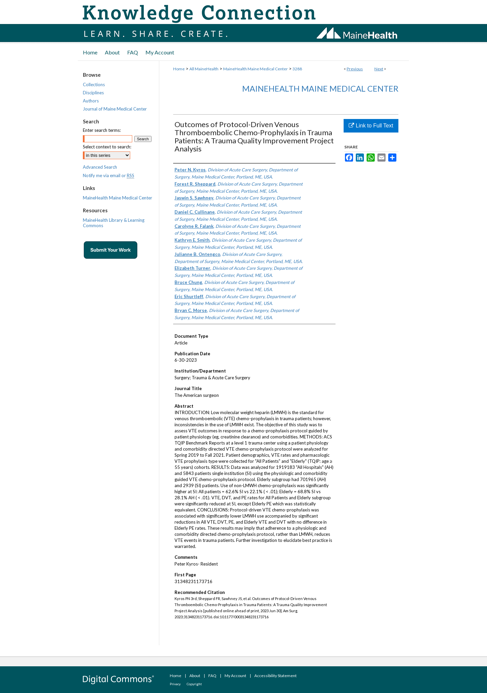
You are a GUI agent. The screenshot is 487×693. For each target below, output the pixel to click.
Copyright (194, 684)
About (194, 675)
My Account (235, 675)
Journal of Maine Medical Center (115, 109)
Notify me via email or (108, 175)
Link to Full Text (371, 125)
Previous (355, 68)
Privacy (175, 684)
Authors (91, 100)
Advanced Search (100, 167)
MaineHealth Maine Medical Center (255, 68)
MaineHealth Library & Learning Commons (113, 222)
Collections (94, 84)
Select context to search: (107, 146)
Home (179, 68)
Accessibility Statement (275, 675)
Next (378, 68)
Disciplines (93, 92)
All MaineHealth (203, 68)
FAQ (212, 675)
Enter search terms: (102, 130)
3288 (297, 68)
